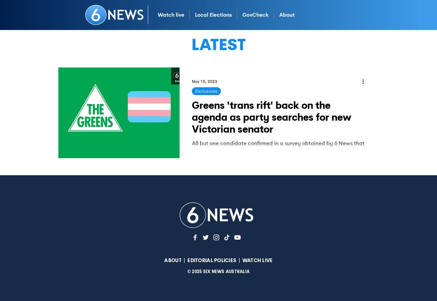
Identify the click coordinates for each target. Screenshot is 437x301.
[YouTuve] (237, 237)
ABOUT (172, 260)
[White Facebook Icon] (195, 237)
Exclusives (206, 91)
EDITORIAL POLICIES (211, 260)
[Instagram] (216, 237)
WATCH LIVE (257, 260)
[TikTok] (227, 237)
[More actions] (365, 81)
